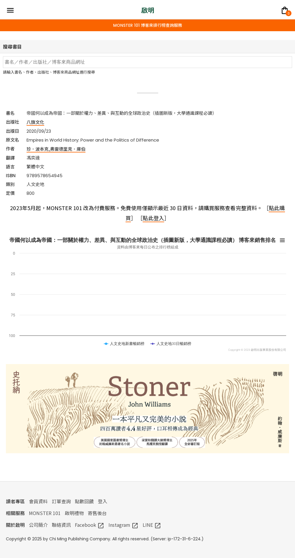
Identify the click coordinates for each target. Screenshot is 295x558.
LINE (152, 524)
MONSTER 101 (45, 513)
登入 (102, 501)
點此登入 (153, 218)
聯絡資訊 (61, 524)
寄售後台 (97, 513)
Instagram (123, 524)
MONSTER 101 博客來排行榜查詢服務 (147, 25)
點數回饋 (84, 501)
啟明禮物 (74, 513)
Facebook (89, 524)
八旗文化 (35, 122)
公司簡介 (38, 524)
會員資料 (38, 501)
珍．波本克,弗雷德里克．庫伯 (56, 149)
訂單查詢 (61, 501)
